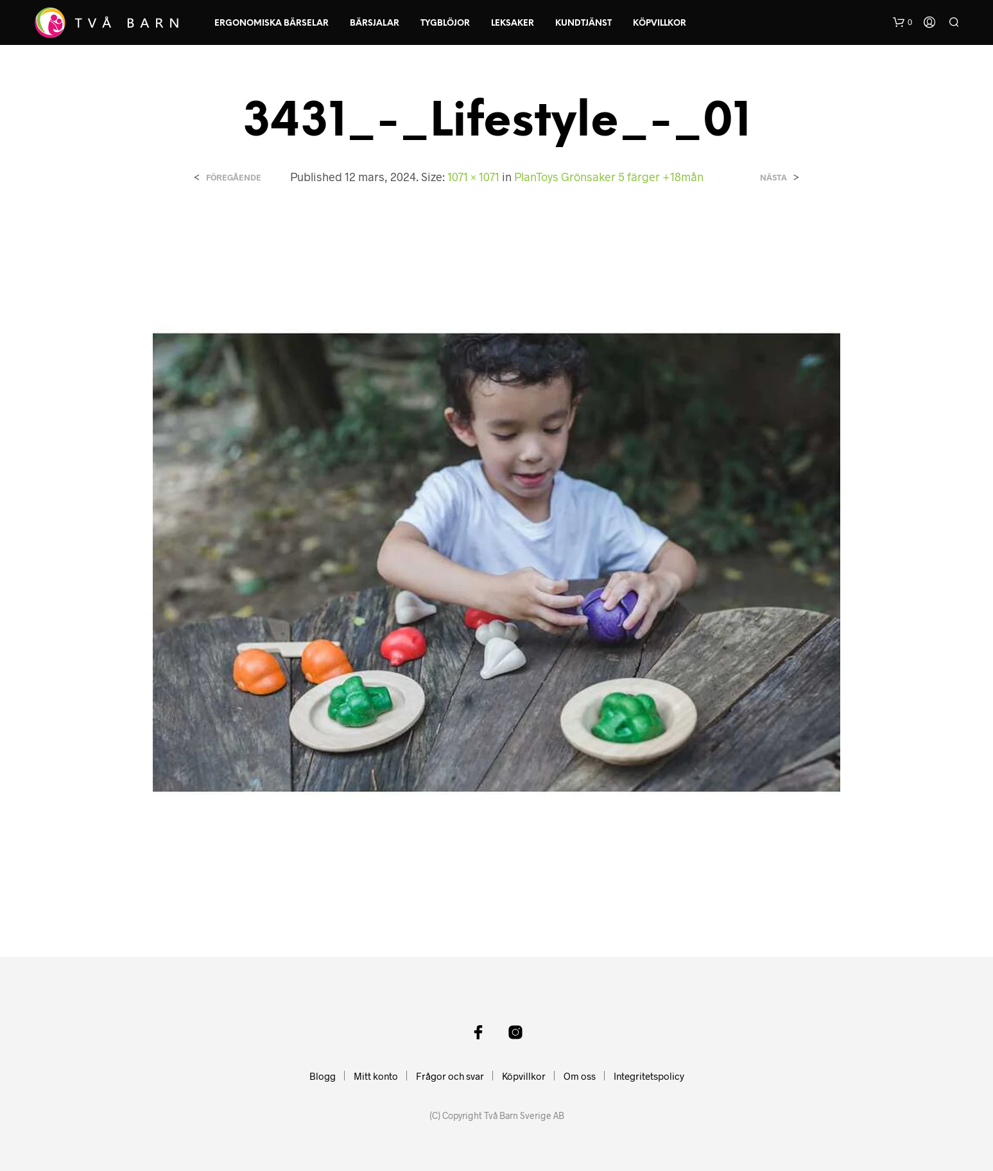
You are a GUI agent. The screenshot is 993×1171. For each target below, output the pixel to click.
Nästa (773, 177)
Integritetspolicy (649, 1076)
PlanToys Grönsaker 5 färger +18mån (609, 177)
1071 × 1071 (473, 177)
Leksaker (512, 23)
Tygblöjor (445, 23)
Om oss (580, 1076)
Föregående (233, 177)
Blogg (322, 1076)
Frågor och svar (450, 1076)
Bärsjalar (374, 23)
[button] (902, 22)
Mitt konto (376, 1076)
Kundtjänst (583, 23)
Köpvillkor (659, 23)
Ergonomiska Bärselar (271, 23)
